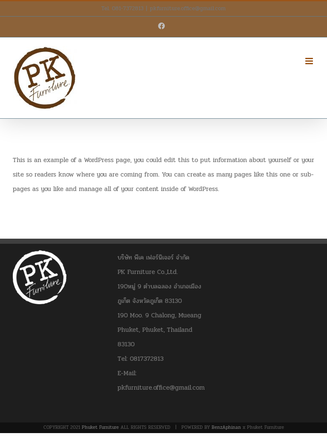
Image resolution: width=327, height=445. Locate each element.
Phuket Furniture (100, 427)
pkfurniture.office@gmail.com (188, 8)
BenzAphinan (226, 427)
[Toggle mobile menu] (309, 61)
